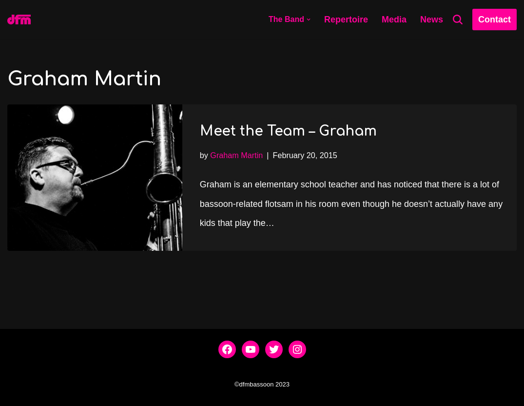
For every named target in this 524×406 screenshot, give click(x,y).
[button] (309, 19)
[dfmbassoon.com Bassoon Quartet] (19, 19)
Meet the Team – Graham (288, 131)
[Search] (458, 19)
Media (394, 19)
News (431, 19)
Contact (494, 19)
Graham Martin (236, 155)
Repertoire (346, 19)
